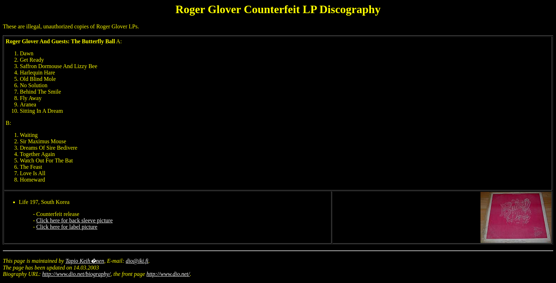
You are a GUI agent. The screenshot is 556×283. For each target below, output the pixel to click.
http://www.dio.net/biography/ (76, 274)
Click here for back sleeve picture (74, 220)
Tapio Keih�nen (84, 261)
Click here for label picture (66, 227)
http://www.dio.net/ (168, 274)
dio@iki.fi (137, 261)
